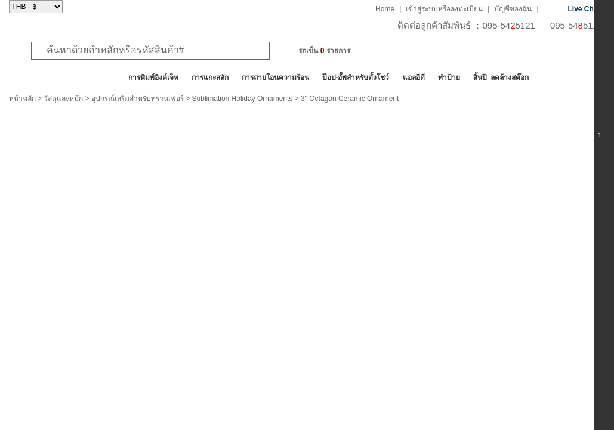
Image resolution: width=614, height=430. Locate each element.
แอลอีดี (414, 77)
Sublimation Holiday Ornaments (242, 98)
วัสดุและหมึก (63, 98)
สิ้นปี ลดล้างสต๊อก (501, 77)
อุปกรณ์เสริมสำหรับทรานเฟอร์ (137, 98)
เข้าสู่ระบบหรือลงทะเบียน (444, 9)
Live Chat (584, 9)
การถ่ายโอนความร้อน (275, 77)
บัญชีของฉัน (513, 9)
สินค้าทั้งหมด (38, 77)
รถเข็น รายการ (324, 51)
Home (384, 9)
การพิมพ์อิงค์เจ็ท (153, 77)
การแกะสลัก (210, 77)
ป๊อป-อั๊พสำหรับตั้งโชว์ (356, 77)
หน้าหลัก (22, 98)
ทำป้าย (449, 77)
